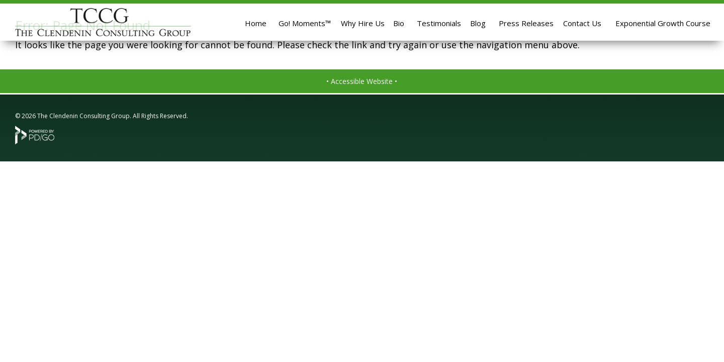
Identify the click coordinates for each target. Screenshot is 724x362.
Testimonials (439, 23)
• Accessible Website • (361, 81)
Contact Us (582, 23)
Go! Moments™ (305, 23)
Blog (478, 23)
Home (255, 23)
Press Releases (526, 23)
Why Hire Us (363, 23)
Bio (398, 23)
